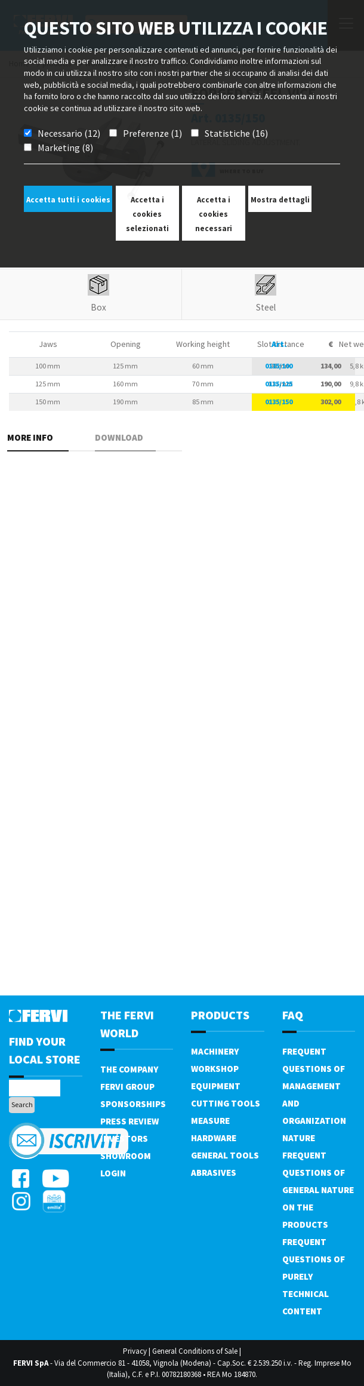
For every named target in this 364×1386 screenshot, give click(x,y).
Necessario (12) (69, 133)
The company (129, 1069)
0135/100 (278, 365)
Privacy (135, 1351)
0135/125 (278, 383)
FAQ (292, 1014)
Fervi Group (127, 1086)
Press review (129, 1121)
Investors (124, 1138)
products (220, 1014)
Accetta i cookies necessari (213, 214)
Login (113, 1173)
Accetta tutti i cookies (68, 200)
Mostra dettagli (280, 200)
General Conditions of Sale (194, 1351)
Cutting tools (225, 1103)
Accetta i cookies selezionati (147, 214)
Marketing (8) (65, 147)
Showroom (125, 1155)
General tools (225, 1155)
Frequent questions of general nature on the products (318, 1190)
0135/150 (278, 401)
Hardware (213, 1138)
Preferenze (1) (152, 133)
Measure (210, 1120)
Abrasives (213, 1172)
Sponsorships (133, 1104)
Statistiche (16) (236, 133)
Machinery (215, 1051)
